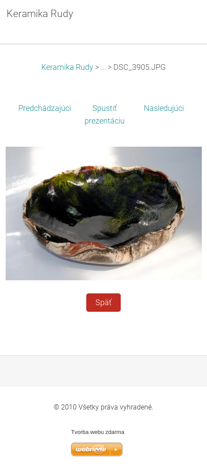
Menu (183, 20)
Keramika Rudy (67, 67)
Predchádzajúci (44, 108)
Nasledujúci (164, 108)
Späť (103, 302)
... (103, 67)
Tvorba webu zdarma (97, 432)
